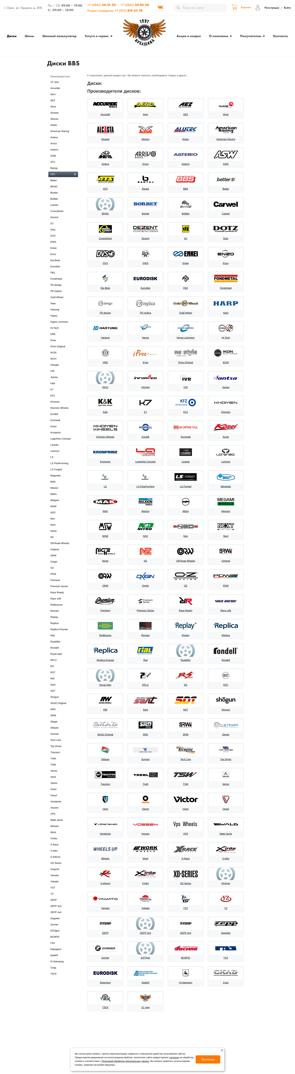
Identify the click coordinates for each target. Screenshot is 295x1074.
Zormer (63, 924)
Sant (63, 685)
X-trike (63, 851)
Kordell (63, 414)
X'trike (63, 838)
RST (63, 672)
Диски (12, 36)
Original (63, 549)
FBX (63, 273)
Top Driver (63, 746)
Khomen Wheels (63, 408)
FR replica (63, 291)
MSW (63, 506)
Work (63, 832)
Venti (63, 777)
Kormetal (63, 420)
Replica (63, 623)
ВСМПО (63, 937)
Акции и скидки (189, 36)
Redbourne (63, 605)
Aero (63, 94)
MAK (63, 482)
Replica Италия (63, 629)
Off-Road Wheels (63, 543)
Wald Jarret (63, 820)
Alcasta (63, 113)
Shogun (63, 697)
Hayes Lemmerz (63, 322)
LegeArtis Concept (63, 439)
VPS (63, 814)
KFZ (63, 396)
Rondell (63, 648)
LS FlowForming (63, 463)
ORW (63, 555)
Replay (63, 617)
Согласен (207, 1059)
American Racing (63, 131)
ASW (63, 156)
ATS (63, 162)
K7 (63, 389)
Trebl (63, 758)
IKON (63, 352)
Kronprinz (63, 432)
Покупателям (250, 36)
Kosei (63, 426)
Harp (63, 303)
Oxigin (63, 562)
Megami (63, 500)
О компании (218, 36)
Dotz (63, 229)
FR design (63, 285)
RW (63, 678)
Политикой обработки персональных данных (125, 1061)
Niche (63, 531)
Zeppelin (63, 918)
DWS (63, 242)
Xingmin (63, 869)
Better (63, 180)
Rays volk (63, 598)
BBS (63, 174)
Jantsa (63, 377)
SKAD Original (63, 703)
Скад (63, 967)
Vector (63, 771)
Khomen (63, 402)
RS (63, 666)
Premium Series (63, 586)
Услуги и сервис (97, 36)
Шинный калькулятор (59, 36)
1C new (63, 82)
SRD (63, 709)
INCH (63, 359)
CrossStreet (63, 211)
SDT (63, 691)
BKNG (63, 186)
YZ (63, 894)
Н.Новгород (63, 961)
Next (63, 525)
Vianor (63, 783)
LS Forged (63, 469)
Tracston (63, 752)
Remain (63, 611)
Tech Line (63, 740)
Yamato (63, 875)
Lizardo (63, 445)
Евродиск (63, 949)
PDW (63, 574)
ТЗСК (63, 974)
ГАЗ (63, 943)
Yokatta (63, 881)
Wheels (63, 826)
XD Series (63, 863)
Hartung (63, 309)
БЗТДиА (63, 931)
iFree (63, 340)
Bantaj (63, 168)
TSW (63, 765)
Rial (63, 635)
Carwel (63, 205)
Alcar (63, 106)
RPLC (63, 660)
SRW (63, 715)
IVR (63, 371)
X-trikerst (63, 857)
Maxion (63, 488)
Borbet (63, 193)
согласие (174, 1057)
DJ (63, 223)
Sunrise (63, 734)
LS (63, 457)
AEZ (63, 100)
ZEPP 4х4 (63, 912)
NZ (63, 537)
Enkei (63, 248)
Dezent (63, 217)
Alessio (63, 119)
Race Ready (63, 592)
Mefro (63, 494)
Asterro (63, 150)
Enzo (63, 254)
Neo (63, 519)
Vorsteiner (63, 801)
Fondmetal (63, 279)
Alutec (63, 125)
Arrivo (63, 143)
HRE (63, 334)
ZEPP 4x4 (63, 906)
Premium (63, 580)
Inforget (63, 365)
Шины (29, 36)
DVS (63, 236)
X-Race (63, 844)
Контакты (280, 36)
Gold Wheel (63, 297)
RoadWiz (63, 642)
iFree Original (63, 346)
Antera (63, 137)
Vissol (63, 795)
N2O (63, 512)
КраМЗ (63, 955)
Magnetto (63, 475)
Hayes (63, 316)
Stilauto (63, 728)
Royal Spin (63, 654)
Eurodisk (63, 266)
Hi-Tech (63, 328)
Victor (63, 789)
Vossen (63, 808)
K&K (63, 383)
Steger (63, 721)
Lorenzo (63, 451)
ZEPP (63, 900)
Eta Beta (63, 260)
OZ (63, 568)
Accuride (63, 88)
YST (63, 888)
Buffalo (63, 199)
